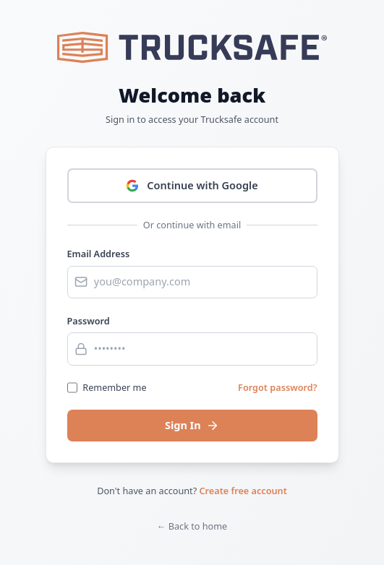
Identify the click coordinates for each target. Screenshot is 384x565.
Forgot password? (277, 387)
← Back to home (192, 525)
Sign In (192, 425)
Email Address (98, 253)
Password (88, 320)
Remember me (114, 387)
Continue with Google (191, 185)
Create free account (243, 490)
